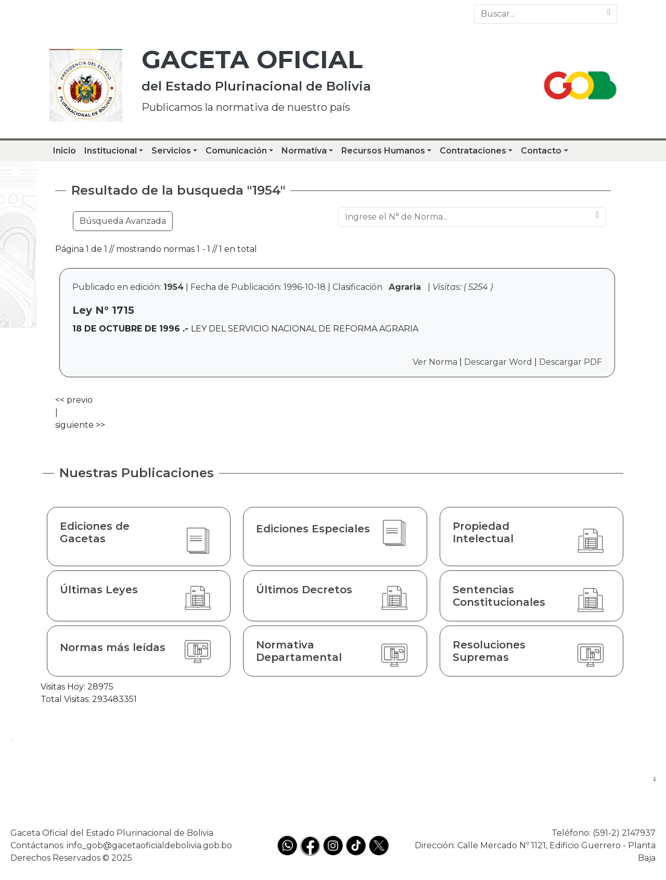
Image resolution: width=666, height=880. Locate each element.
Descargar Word (498, 362)
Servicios (171, 151)
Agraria (405, 287)
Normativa (304, 151)
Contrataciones (473, 151)
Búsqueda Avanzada (123, 221)
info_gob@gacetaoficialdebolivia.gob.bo (149, 845)
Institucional (110, 151)
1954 (173, 287)
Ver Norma (435, 362)
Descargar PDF (570, 362)
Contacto (541, 151)
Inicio (64, 151)
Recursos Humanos (383, 151)
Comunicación (236, 151)
